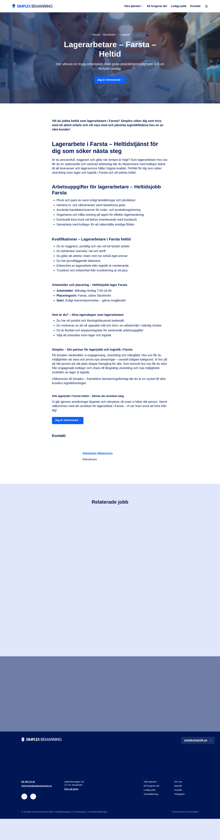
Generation (193, 833)
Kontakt (195, 6)
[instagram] (33, 818)
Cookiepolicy (79, 833)
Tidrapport (179, 815)
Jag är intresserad (109, 81)
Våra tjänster (132, 6)
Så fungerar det (157, 6)
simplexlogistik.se (195, 761)
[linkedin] (24, 818)
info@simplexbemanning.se (36, 807)
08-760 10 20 (28, 803)
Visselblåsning (151, 815)
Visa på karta (71, 810)
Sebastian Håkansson (98, 454)
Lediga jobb (178, 6)
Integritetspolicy (63, 833)
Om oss (178, 803)
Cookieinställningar (97, 833)
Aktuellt (178, 807)
